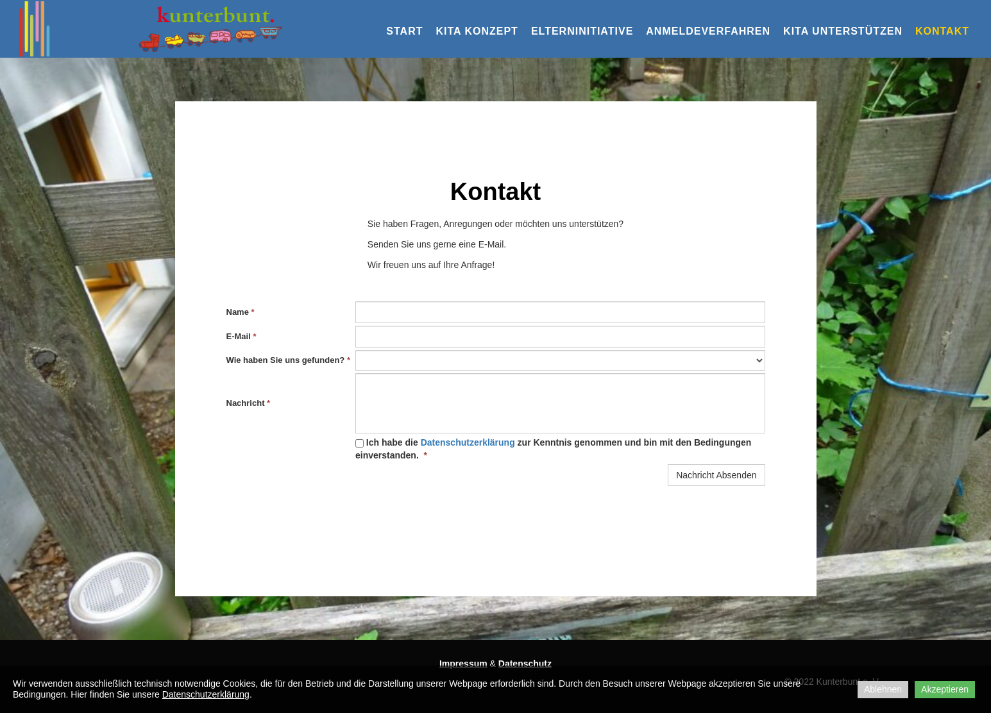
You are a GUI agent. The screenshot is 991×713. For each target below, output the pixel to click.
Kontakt (942, 31)
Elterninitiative (582, 31)
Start (404, 31)
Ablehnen (883, 689)
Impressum (463, 663)
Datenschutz (525, 663)
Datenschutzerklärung (468, 442)
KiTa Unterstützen (842, 31)
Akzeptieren (945, 689)
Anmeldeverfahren (708, 31)
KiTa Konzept (477, 31)
